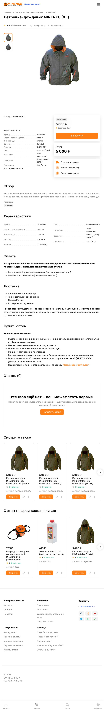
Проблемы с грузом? (47, 636)
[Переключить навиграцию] (98, 4)
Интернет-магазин (14, 600)
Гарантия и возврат (14, 645)
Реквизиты (42, 609)
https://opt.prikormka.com (76, 365)
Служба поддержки (47, 632)
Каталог (8, 605)
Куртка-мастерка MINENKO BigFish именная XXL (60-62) (50, 481)
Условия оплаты (12, 636)
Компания (42, 600)
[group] (58, 74)
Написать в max (32, 4)
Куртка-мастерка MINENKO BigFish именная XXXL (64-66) (17, 481)
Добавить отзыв (18, 25)
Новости (8, 614)
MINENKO (8, 205)
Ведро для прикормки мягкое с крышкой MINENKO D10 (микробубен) (18, 555)
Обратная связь (45, 621)
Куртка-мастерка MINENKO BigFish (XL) (83, 552)
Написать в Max (88, 606)
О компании (43, 605)
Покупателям (11, 627)
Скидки (8, 609)
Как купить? (10, 632)
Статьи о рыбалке (46, 649)
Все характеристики (13, 168)
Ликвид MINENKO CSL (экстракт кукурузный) (51, 552)
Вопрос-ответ (44, 641)
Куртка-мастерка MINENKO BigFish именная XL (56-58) (82, 481)
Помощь (41, 627)
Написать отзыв (52, 411)
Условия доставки (13, 641)
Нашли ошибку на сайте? (50, 645)
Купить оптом (11, 649)
